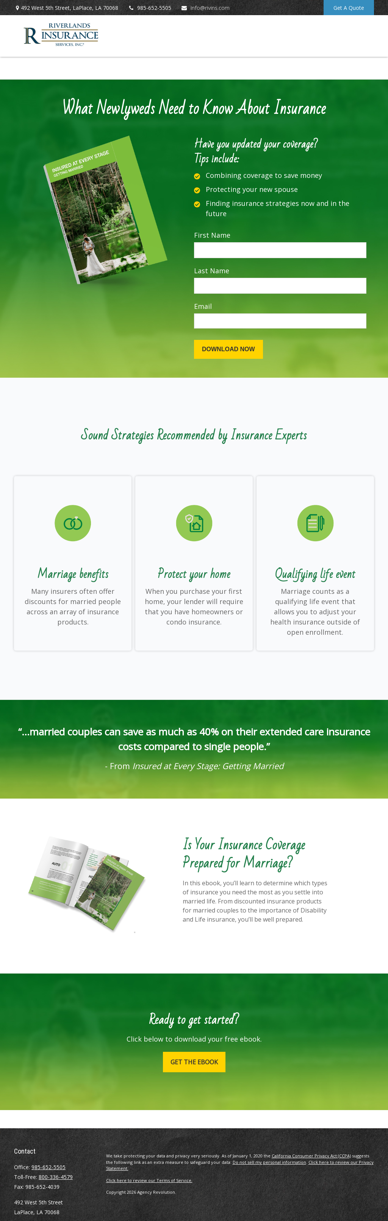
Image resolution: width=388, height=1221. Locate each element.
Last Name (211, 270)
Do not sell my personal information (269, 1162)
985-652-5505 (149, 7)
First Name (212, 235)
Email (203, 306)
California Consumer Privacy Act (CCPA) (311, 1156)
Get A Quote (348, 7)
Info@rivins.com (205, 7)
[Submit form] (228, 349)
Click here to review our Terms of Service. (149, 1180)
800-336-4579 (56, 1177)
